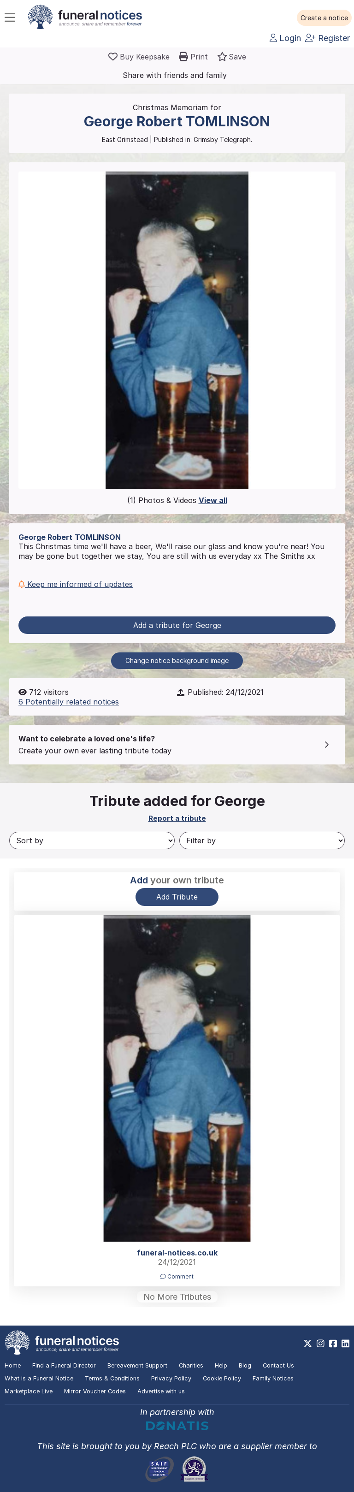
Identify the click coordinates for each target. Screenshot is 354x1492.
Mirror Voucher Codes (95, 1391)
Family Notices (273, 1378)
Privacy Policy (171, 1378)
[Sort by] (92, 840)
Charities (191, 1365)
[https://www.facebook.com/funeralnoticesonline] (333, 1343)
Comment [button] (177, 1276)
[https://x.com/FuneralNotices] (307, 1343)
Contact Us (278, 1365)
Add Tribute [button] (177, 896)
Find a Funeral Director (64, 1365)
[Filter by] (262, 840)
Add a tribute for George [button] (177, 625)
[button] (324, 18)
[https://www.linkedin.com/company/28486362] (345, 1343)
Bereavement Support (137, 1365)
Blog (245, 1365)
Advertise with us (161, 1391)
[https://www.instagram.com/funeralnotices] (320, 1343)
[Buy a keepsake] (139, 56)
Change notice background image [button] (177, 660)
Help (221, 1365)
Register (327, 38)
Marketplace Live (29, 1391)
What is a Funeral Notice (39, 1378)
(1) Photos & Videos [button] (177, 500)
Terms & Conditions (112, 1378)
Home (13, 1365)
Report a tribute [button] (177, 818)
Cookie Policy (222, 1378)
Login (285, 38)
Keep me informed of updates (75, 584)
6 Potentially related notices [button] (68, 701)
